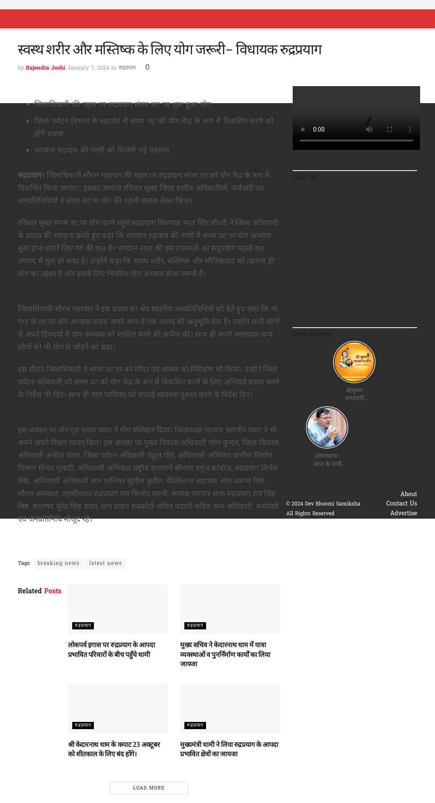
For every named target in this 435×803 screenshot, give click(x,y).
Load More (148, 788)
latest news (105, 563)
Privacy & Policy (393, 523)
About (409, 494)
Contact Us (401, 504)
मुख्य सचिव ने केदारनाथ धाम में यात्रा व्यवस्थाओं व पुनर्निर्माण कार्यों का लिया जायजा (225, 654)
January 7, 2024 (88, 68)
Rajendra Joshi (45, 68)
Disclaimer (402, 542)
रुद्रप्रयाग (127, 68)
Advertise (403, 513)
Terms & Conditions (389, 532)
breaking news (58, 563)
